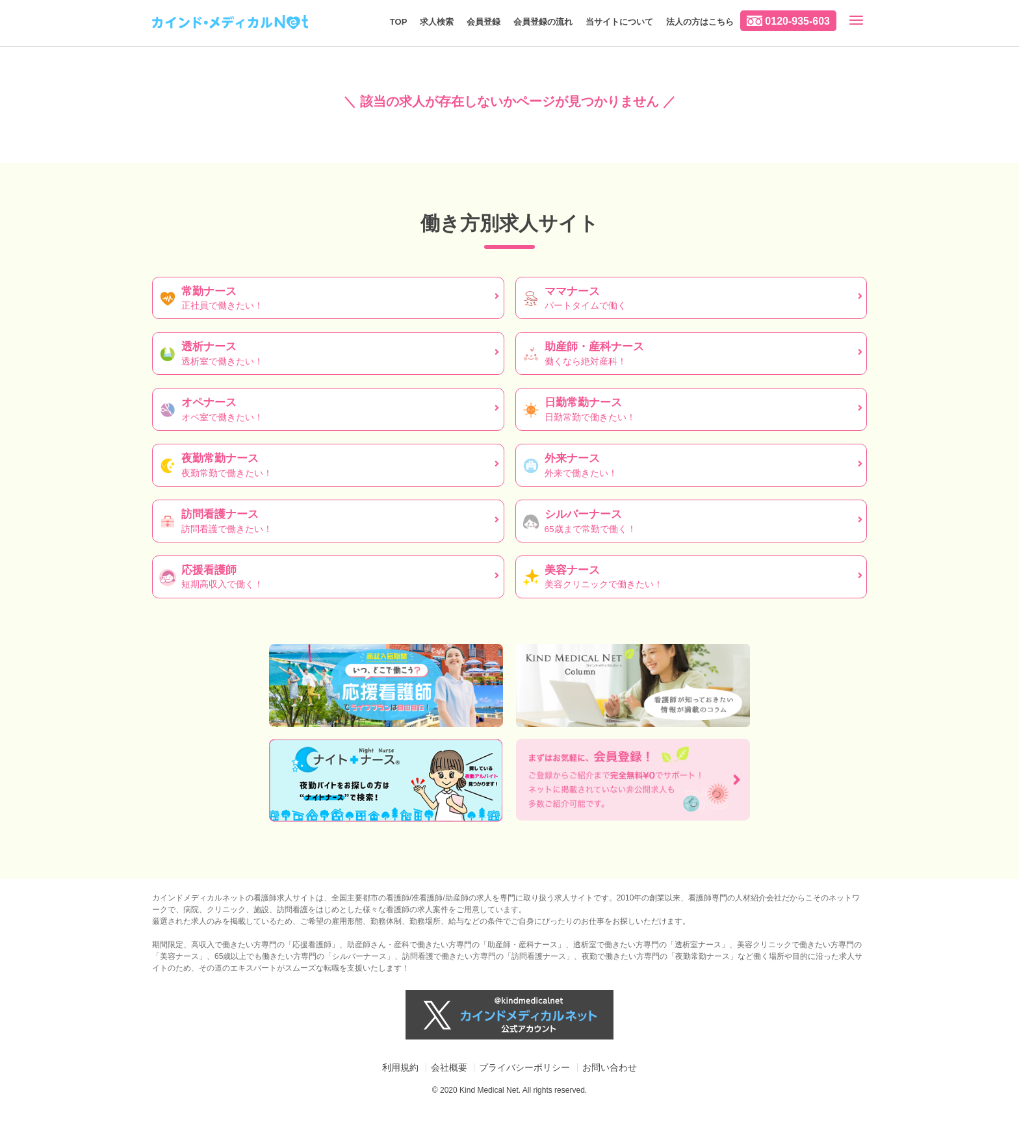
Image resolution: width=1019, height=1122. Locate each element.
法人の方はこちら (700, 22)
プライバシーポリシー (524, 1067)
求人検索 (437, 22)
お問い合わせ (609, 1067)
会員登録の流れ (543, 22)
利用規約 (400, 1067)
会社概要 (449, 1067)
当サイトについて (619, 22)
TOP (398, 22)
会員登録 (483, 22)
